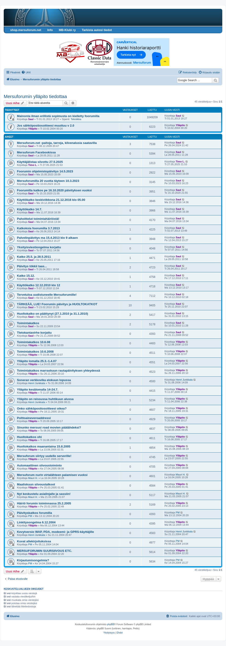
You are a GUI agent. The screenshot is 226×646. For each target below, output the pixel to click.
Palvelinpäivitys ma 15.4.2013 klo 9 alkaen (47, 237)
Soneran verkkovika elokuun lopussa (44, 380)
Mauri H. (33, 478)
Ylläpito (32, 128)
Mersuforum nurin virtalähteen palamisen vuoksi (52, 475)
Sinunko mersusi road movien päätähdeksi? (49, 427)
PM (30, 516)
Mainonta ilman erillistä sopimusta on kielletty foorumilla (58, 116)
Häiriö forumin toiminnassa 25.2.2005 (44, 503)
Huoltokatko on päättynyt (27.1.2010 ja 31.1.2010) (52, 313)
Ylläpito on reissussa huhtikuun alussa (45, 399)
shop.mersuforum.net (25, 30)
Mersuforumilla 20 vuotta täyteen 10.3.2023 (48, 181)
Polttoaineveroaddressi (34, 418)
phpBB (110, 624)
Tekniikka (76, 119)
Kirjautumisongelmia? (33, 560)
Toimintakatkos (28, 323)
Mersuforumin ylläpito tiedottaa (35, 96)
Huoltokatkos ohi (29, 437)
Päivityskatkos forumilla (34, 513)
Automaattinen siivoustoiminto (39, 465)
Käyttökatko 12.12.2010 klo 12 (38, 285)
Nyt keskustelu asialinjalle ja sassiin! (44, 494)
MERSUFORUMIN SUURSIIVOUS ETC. (44, 551)
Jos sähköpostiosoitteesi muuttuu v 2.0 (45, 125)
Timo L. (32, 165)
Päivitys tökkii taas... (32, 266)
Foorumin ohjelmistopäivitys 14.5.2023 (45, 171)
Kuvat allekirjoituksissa (34, 541)
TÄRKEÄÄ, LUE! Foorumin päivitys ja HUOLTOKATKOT (57, 304)
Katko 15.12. (26, 275)
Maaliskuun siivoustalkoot (36, 484)
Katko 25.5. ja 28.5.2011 (34, 256)
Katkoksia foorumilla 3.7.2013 (38, 228)
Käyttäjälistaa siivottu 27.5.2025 (40, 162)
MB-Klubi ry (67, 30)
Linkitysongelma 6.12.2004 (36, 522)
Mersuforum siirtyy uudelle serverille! (44, 456)
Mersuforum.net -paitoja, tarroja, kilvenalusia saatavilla (57, 143)
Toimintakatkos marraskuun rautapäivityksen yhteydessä (58, 370)
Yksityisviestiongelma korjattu (39, 247)
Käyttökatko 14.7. (29, 209)
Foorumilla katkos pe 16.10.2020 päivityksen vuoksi (54, 190)
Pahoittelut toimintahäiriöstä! (38, 219)
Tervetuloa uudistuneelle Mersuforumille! (47, 294)
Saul (30, 119)
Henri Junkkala (36, 383)
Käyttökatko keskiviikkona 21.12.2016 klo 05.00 (51, 200)
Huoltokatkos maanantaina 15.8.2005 (43, 446)
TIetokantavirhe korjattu (34, 332)
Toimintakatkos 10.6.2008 (35, 351)
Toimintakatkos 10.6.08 (33, 342)
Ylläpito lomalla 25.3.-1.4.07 (37, 361)
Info (50, 30)
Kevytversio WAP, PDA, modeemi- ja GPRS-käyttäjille (55, 532)
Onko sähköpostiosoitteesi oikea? (42, 408)
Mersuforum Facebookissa (36, 152)
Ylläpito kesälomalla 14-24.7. (37, 389)
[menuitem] (26, 72)
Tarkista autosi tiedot (97, 30)
